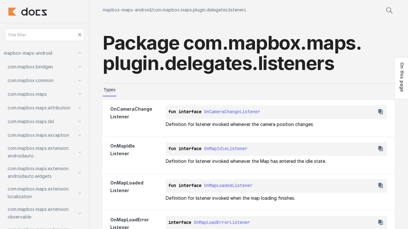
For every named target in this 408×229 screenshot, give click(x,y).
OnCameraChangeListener (232, 111)
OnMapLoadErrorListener (222, 222)
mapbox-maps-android (127, 9)
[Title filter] (44, 34)
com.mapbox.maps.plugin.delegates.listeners (199, 9)
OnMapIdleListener (225, 148)
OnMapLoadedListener (228, 185)
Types (109, 89)
